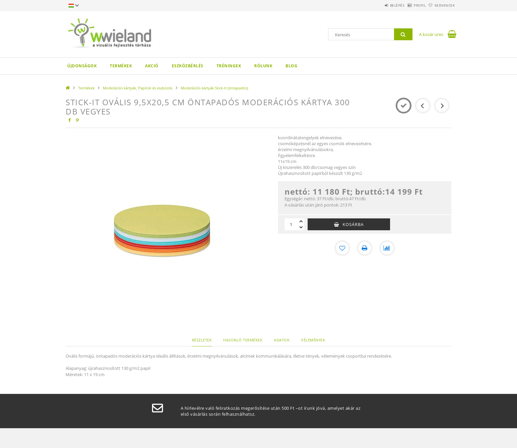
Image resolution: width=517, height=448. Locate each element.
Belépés (380, 5)
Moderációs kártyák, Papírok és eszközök (137, 87)
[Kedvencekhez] (342, 248)
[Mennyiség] (291, 224)
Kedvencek (441, 5)
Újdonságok (82, 66)
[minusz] (301, 227)
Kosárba (353, 224)
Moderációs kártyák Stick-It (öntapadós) (214, 87)
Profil (409, 5)
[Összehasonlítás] (387, 248)
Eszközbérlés (187, 66)
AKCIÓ (152, 66)
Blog (291, 66)
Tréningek (229, 66)
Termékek (121, 66)
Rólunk (263, 66)
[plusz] (301, 221)
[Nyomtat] (365, 248)
